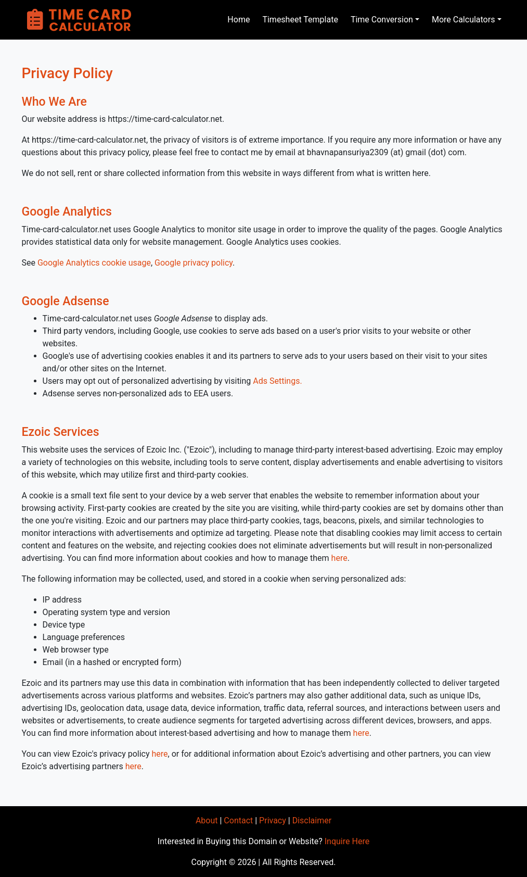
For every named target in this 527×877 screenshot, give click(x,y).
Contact (238, 820)
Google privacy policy (194, 263)
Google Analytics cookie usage (94, 263)
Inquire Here (347, 841)
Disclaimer (311, 820)
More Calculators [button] (463, 19)
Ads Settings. (277, 381)
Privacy (272, 820)
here (339, 558)
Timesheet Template (300, 19)
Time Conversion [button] (382, 19)
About (207, 820)
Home (238, 19)
